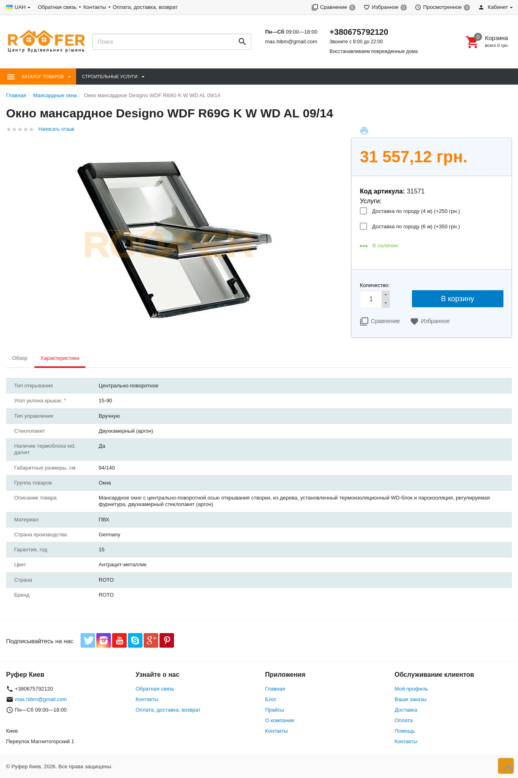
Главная (275, 689)
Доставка (406, 710)
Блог (270, 699)
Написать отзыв (56, 129)
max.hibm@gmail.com (291, 41)
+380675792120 (358, 32)
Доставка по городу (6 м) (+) (416, 226)
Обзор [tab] (20, 358)
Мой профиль (411, 689)
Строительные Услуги (110, 76)
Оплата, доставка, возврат (145, 7)
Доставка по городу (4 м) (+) (416, 211)
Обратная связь (57, 7)
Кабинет (493, 7)
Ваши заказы (411, 699)
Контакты (94, 7)
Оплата (404, 720)
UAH (20, 7)
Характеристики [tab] (59, 358)
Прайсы (274, 710)
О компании (279, 720)
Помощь (405, 731)
